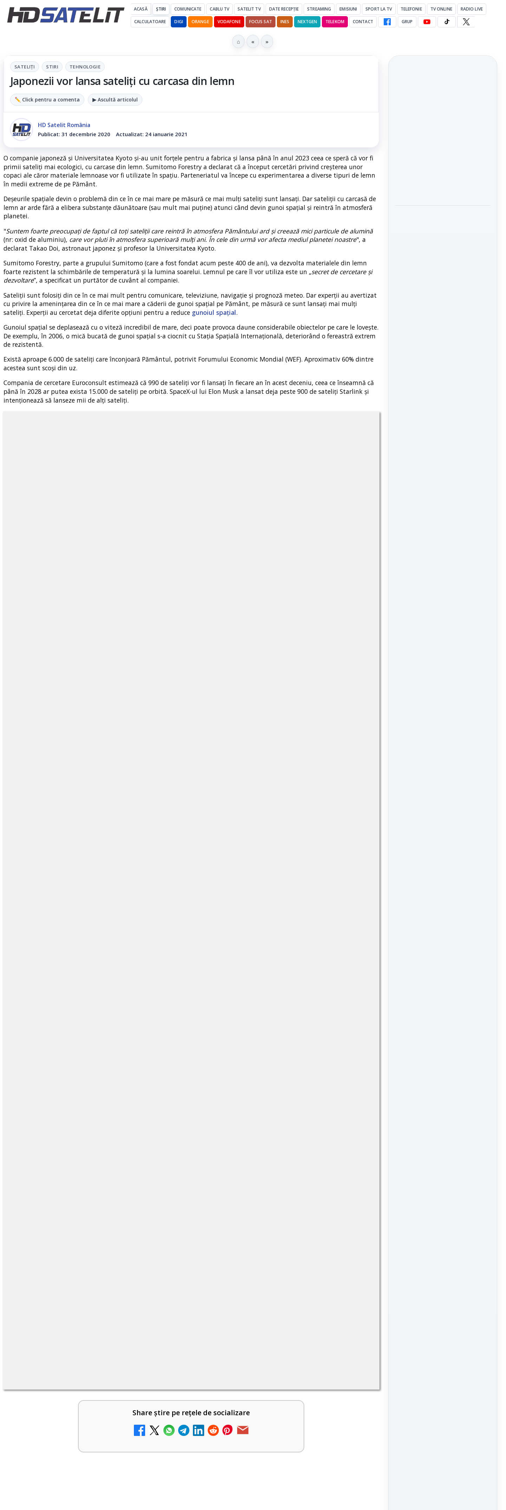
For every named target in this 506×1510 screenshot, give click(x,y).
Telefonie (411, 9)
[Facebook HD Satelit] (387, 21)
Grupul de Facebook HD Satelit (442, 895)
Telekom (334, 22)
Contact (363, 22)
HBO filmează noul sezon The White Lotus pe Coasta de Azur (442, 328)
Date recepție (284, 9)
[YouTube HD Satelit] (427, 21)
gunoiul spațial (214, 312)
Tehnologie (85, 67)
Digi (404, 1092)
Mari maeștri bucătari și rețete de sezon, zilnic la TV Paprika (266, 844)
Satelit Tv (249, 9)
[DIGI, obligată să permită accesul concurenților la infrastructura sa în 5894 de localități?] (349, 929)
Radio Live (472, 9)
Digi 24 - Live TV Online (264, 1131)
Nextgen (307, 22)
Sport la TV (378, 9)
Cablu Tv (219, 9)
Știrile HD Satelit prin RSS (443, 1023)
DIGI (178, 22)
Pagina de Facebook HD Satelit (442, 867)
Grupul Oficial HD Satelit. (144, 641)
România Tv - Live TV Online (70, 1135)
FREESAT (430, 1092)
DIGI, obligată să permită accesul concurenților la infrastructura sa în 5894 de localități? (268, 922)
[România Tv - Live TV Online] (158, 1151)
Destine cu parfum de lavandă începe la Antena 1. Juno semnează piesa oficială (443, 232)
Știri (161, 9)
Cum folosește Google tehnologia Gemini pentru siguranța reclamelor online (438, 132)
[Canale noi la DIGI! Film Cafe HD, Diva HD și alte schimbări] (158, 855)
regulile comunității (119, 631)
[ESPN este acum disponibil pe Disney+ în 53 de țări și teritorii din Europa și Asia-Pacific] (158, 929)
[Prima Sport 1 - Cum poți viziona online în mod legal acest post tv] (349, 1010)
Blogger (309, 1241)
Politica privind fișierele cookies (443, 1199)
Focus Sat (260, 22)
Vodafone (229, 22)
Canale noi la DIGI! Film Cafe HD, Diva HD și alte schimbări (75, 844)
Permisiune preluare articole (443, 1176)
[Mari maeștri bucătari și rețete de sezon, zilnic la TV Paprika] (349, 855)
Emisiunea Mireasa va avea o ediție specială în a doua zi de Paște (78, 999)
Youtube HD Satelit (442, 939)
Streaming (319, 9)
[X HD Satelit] (466, 21)
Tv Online (441, 9)
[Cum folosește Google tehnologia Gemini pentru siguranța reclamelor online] (442, 179)
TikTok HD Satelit (443, 959)
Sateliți (24, 67)
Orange (200, 22)
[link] (96, 858)
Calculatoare (150, 22)
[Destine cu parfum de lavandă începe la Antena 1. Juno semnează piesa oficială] (442, 279)
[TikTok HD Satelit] (446, 21)
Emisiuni (348, 9)
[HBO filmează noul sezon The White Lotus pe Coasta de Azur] (442, 371)
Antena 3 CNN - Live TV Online (74, 1068)
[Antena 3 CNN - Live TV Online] (158, 1083)
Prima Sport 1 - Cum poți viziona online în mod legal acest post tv (267, 999)
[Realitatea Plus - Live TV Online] (349, 1083)
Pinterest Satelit (443, 999)
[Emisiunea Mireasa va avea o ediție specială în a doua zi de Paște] (158, 1010)
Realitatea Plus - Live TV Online (266, 1068)
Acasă (141, 9)
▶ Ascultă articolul (115, 99)
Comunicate (187, 9)
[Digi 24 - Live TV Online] (349, 1151)
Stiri (52, 67)
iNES (284, 22)
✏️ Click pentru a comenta (47, 99)
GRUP (407, 22)
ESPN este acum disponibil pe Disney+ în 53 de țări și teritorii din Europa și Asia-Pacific (79, 922)
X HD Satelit (443, 979)
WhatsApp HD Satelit (443, 919)
